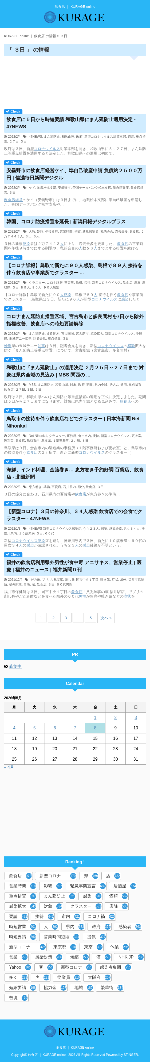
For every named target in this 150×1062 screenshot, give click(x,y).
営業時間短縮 (61, 937)
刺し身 (69, 580)
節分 (81, 487)
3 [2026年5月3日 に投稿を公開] (136, 717)
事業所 (69, 282)
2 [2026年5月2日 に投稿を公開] (115, 717)
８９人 (25, 287)
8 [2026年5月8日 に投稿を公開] (95, 728)
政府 (79, 136)
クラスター (37, 282)
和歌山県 (68, 136)
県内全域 (100, 385)
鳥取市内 (33, 440)
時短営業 (22, 927)
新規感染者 (90, 231)
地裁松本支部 (46, 188)
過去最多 (121, 231)
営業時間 (66, 231)
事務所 (71, 436)
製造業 (9, 440)
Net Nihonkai (38, 436)
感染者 (130, 927)
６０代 (49, 533)
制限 (40, 231)
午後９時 (51, 231)
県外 (123, 580)
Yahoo (20, 967)
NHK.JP (131, 957)
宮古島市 (82, 334)
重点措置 (54, 338)
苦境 (18, 998)
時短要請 (22, 937)
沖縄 (7, 346)
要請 (18, 916)
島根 (79, 282)
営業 (18, 957)
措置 (77, 231)
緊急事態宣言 (88, 886)
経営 (19, 200)
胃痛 (26, 584)
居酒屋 (124, 886)
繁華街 (112, 988)
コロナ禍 (101, 916)
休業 (119, 947)
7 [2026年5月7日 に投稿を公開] (75, 728)
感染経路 (115, 528)
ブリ (45, 580)
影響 (53, 886)
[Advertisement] (75, 81)
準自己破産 (121, 188)
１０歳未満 (27, 533)
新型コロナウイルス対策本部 (105, 136)
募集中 (15, 666)
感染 (26, 243)
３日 (23, 141)
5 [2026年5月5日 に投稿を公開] (34, 728)
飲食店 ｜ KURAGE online (75, 1047)
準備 (47, 487)
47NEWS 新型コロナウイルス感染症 (55, 528)
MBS (32, 385)
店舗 (118, 906)
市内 (71, 916)
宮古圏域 (67, 334)
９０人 (36, 287)
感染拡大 (96, 334)
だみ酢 (35, 580)
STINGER (131, 1055)
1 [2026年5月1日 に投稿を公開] (95, 717)
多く (18, 977)
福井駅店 (15, 584)
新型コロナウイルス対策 (28, 947)
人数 (32, 231)
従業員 (68, 977)
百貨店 (56, 487)
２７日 (14, 141)
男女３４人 (132, 528)
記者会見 (39, 338)
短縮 (79, 957)
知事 (41, 346)
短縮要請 (22, 988)
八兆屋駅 (56, 580)
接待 (87, 282)
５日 (38, 389)
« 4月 (9, 767)
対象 (73, 385)
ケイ (32, 188)
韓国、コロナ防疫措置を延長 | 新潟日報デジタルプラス (66, 221)
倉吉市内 (84, 436)
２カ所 (75, 440)
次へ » (106, 617)
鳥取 (137, 282)
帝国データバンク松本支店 (92, 188)
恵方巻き (35, 487)
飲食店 (9, 200)
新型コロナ (76, 967)
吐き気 (105, 580)
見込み (114, 385)
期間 (89, 385)
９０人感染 (51, 287)
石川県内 (69, 487)
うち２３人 (91, 528)
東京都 (64, 947)
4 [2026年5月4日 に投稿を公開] (14, 728)
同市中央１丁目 (87, 580)
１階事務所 (61, 440)
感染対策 (48, 957)
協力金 (55, 988)
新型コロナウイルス (106, 282)
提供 (96, 937)
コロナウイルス (47, 149)
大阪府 (99, 977)
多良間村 (53, 334)
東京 (93, 947)
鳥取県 (46, 440)
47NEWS (35, 136)
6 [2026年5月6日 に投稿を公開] (55, 728)
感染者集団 (115, 967)
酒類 (118, 896)
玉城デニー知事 (20, 338)
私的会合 (106, 231)
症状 (115, 580)
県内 (75, 927)
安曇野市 (64, 188)
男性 (82, 596)
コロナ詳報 (55, 282)
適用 (131, 136)
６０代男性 (64, 584)
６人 (36, 236)
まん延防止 (52, 136)
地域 (83, 988)
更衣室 (136, 436)
